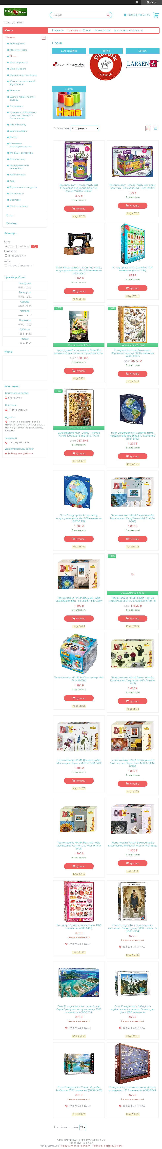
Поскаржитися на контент (75, 1146)
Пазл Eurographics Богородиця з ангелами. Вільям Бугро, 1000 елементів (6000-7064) (132, 928)
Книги (13, 137)
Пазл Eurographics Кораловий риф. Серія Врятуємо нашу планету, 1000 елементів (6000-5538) (78, 1009)
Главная (58, 30)
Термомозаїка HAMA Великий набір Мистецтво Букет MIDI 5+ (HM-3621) (78, 761)
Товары (72, 30)
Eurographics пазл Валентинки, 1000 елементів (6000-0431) (79, 927)
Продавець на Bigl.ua (81, 1143)
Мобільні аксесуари (21, 153)
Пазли (13, 56)
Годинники (16, 106)
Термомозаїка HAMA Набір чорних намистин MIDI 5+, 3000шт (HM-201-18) (132, 599)
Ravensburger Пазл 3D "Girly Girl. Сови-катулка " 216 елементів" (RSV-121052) (132, 186)
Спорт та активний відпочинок (22, 83)
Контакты (102, 30)
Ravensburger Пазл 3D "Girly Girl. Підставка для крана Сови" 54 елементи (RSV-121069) (79, 188)
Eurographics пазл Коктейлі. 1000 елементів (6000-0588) (132, 269)
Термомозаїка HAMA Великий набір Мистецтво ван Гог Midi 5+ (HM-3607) (78, 599)
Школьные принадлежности (20, 145)
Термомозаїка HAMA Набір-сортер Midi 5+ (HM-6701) (78, 679)
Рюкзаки (15, 91)
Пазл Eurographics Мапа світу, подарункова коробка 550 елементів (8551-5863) (79, 518)
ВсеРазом (15, 200)
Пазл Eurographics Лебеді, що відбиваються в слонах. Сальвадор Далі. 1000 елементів (132, 1009)
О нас (87, 30)
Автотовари (18, 175)
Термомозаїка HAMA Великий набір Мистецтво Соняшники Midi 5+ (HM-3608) (78, 846)
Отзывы (11, 223)
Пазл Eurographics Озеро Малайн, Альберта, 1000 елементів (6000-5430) (79, 1089)
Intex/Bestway (18, 125)
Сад (12, 181)
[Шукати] (108, 15)
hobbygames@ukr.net (20, 453)
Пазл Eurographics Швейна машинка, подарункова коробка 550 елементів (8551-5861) (79, 270)
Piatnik (106, 51)
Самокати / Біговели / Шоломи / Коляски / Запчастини (23, 115)
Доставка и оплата (128, 30)
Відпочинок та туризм (23, 187)
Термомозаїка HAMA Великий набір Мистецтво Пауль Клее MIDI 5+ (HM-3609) (132, 763)
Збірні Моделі (18, 69)
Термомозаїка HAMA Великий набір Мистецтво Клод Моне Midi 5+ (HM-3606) (132, 518)
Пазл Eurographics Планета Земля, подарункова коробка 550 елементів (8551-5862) (132, 436)
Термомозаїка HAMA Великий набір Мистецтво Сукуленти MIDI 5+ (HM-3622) (132, 680)
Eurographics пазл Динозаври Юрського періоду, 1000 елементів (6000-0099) (132, 353)
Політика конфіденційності (107, 1146)
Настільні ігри (18, 50)
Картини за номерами (23, 75)
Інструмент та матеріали (19, 167)
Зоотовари (17, 193)
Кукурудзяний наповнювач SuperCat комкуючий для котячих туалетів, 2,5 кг (78, 351)
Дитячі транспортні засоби (22, 98)
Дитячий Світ (18, 131)
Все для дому (17, 159)
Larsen (142, 51)
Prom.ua (100, 1140)
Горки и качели (19, 206)
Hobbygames (17, 44)
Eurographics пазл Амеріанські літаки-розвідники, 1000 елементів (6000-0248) (132, 1089)
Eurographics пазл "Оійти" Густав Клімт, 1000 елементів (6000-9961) (79, 434)
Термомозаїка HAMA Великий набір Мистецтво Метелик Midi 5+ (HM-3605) (132, 844)
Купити (80, 209)
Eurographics (69, 51)
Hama (69, 89)
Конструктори (19, 62)
